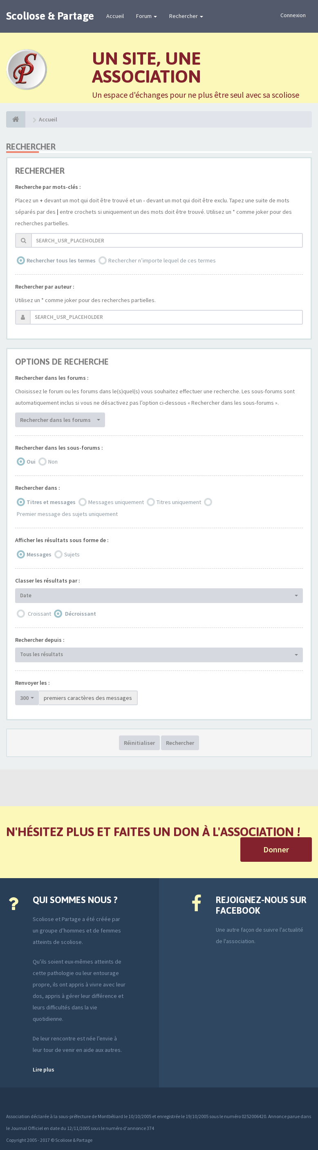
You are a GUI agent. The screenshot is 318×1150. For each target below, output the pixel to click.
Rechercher (186, 16)
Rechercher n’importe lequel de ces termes (162, 260)
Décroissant (80, 613)
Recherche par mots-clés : (48, 187)
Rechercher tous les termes (61, 260)
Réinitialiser (139, 742)
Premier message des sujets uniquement (67, 514)
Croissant (39, 613)
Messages (39, 554)
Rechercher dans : (37, 487)
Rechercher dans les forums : (52, 377)
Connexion (293, 15)
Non (53, 461)
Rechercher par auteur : (44, 286)
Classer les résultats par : (47, 580)
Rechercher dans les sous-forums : (59, 447)
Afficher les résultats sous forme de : (62, 540)
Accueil (115, 16)
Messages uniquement (116, 502)
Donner (276, 849)
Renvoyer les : (32, 682)
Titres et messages (51, 502)
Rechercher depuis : (40, 639)
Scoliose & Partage (50, 16)
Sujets (72, 554)
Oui (31, 461)
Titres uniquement (179, 502)
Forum (146, 16)
